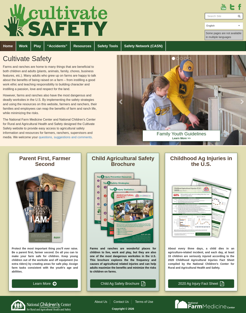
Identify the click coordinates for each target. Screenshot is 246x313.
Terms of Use (144, 301)
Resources (82, 46)
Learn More (45, 284)
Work (23, 46)
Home (8, 46)
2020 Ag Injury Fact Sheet (201, 284)
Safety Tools (107, 46)
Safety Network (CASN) (143, 46)
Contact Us (121, 301)
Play (37, 46)
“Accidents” (57, 46)
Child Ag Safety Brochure (123, 284)
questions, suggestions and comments (65, 137)
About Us (101, 301)
